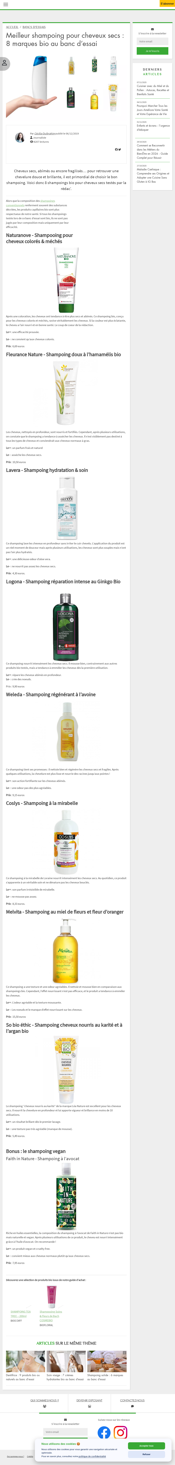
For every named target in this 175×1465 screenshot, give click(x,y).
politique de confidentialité (92, 1456)
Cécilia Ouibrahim (44, 133)
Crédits (30, 1456)
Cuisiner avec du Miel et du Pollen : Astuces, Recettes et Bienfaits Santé (153, 90)
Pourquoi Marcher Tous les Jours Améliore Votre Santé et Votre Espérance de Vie (152, 110)
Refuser (146, 1454)
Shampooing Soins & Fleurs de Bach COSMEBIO (51, 1316)
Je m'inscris (152, 51)
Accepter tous (146, 1445)
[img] (116, 149)
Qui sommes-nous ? (15, 1456)
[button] (5, 4)
